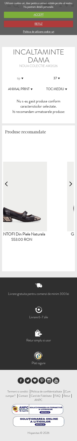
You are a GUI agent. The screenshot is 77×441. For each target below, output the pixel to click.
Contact (23, 396)
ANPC (38, 400)
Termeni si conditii (17, 391)
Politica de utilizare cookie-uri (38, 32)
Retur (66, 396)
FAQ (58, 396)
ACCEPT (39, 15)
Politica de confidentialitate (46, 391)
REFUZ (38, 24)
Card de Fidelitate (41, 396)
